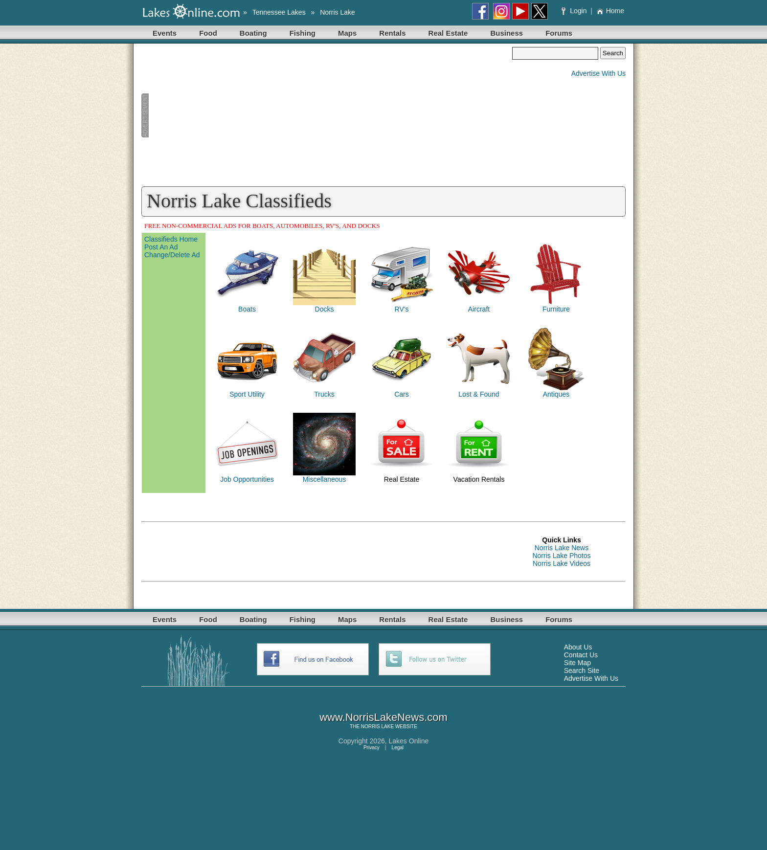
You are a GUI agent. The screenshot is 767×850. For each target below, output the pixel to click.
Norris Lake (337, 12)
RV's (402, 309)
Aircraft (479, 309)
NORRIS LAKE (377, 726)
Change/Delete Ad (172, 255)
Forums (558, 33)
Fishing (303, 33)
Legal (398, 747)
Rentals (392, 33)
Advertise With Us (598, 73)
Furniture (556, 309)
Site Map (577, 663)
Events (165, 33)
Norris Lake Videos (561, 563)
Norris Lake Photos (561, 555)
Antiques (556, 394)
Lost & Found (478, 394)
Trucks (324, 394)
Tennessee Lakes (279, 12)
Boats (247, 309)
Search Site (581, 670)
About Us (578, 647)
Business (506, 33)
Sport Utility (247, 394)
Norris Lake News (561, 548)
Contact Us (581, 655)
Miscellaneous (324, 479)
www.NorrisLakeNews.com (383, 717)
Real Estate (448, 33)
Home (610, 11)
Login (575, 11)
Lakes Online (409, 741)
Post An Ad (161, 247)
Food (208, 33)
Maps (347, 33)
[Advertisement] (327, 115)
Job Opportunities (247, 479)
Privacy (371, 747)
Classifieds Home (171, 239)
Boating (253, 33)
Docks (324, 309)
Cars (401, 394)
